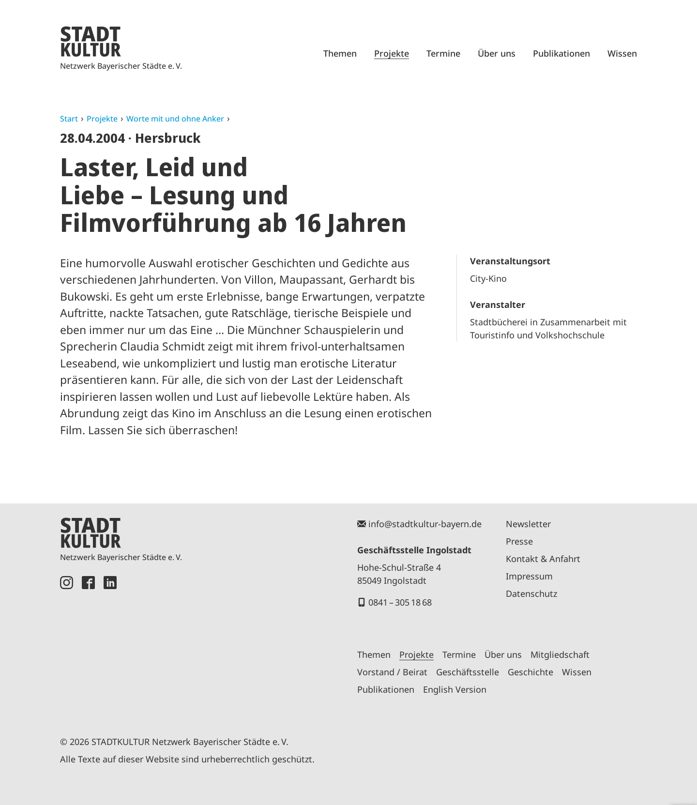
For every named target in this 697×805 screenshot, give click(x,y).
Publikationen (561, 53)
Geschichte (530, 672)
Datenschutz (531, 593)
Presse (519, 541)
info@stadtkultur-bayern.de (425, 524)
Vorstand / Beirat (392, 672)
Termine (443, 53)
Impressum (529, 576)
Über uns (496, 53)
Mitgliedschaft (560, 654)
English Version (454, 689)
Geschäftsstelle (467, 672)
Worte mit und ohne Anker (175, 118)
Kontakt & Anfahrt (543, 558)
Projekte (391, 53)
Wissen (622, 53)
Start (69, 118)
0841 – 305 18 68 (400, 602)
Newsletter (528, 524)
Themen (340, 53)
